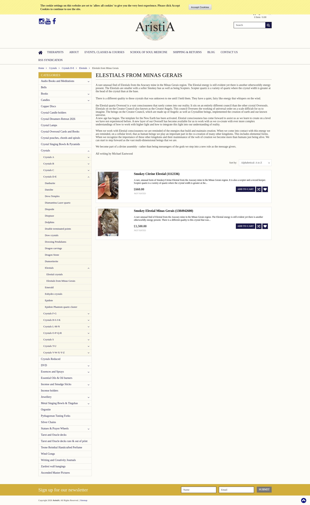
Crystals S (48, 339)
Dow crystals (51, 235)
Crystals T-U (49, 345)
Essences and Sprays (52, 371)
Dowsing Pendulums (55, 241)
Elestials (83, 68)
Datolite (49, 189)
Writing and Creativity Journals (58, 460)
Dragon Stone (52, 254)
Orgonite (46, 409)
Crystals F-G (50, 313)
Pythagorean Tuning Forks (55, 415)
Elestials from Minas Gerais (60, 280)
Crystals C (48, 170)
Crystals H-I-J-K (51, 319)
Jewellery (46, 396)
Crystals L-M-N (51, 326)
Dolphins (49, 222)
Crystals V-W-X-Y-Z (54, 352)
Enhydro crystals (53, 293)
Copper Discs (48, 106)
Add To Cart (245, 189)
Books (44, 93)
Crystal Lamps (49, 125)
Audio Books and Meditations (57, 81)
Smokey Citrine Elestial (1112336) (157, 174)
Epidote (49, 300)
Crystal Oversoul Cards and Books (60, 131)
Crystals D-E (68, 68)
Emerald (49, 287)
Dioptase (49, 215)
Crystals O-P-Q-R (52, 332)
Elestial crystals (54, 274)
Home (41, 68)
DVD (44, 365)
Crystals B (48, 163)
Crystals (53, 68)
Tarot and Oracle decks (53, 434)
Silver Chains (48, 422)
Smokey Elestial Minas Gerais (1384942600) (163, 210)
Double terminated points (58, 228)
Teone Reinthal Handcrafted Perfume (61, 447)
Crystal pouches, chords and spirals (60, 137)
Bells (44, 87)
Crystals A (48, 157)
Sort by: (233, 162)
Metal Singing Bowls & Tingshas (59, 403)
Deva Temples (52, 196)
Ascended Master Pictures (55, 472)
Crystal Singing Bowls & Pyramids (60, 144)
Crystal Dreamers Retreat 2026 (58, 118)
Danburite (50, 183)
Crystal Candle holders (53, 112)
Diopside (49, 209)
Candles (45, 100)
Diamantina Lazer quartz (57, 202)
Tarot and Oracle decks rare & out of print (64, 441)
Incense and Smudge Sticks (56, 384)
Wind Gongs (48, 453)
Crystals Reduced (50, 359)
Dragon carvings (53, 248)
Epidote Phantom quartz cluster (61, 306)
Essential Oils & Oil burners (56, 377)
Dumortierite (51, 261)
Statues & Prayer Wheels (55, 428)
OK (200, 7)
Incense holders (49, 390)
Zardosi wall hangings (53, 466)
